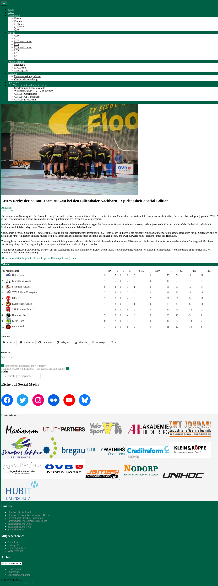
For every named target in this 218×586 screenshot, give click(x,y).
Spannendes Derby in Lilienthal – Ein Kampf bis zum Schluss (35, 368)
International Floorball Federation (25, 518)
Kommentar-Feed (17, 548)
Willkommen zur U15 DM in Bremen (33, 90)
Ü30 (16, 29)
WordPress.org (15, 550)
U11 (16, 53)
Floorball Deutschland (19, 512)
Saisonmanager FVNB (19, 526)
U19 (16, 35)
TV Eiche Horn (16, 529)
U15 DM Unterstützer (25, 93)
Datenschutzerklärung (19, 574)
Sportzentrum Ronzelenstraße (29, 88)
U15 (16, 44)
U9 (15, 56)
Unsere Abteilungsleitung (27, 76)
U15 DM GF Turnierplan (27, 96)
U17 (16, 38)
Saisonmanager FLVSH (20, 523)
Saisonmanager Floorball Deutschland (27, 520)
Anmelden (13, 542)
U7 (15, 59)
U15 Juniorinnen (23, 47)
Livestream (20, 67)
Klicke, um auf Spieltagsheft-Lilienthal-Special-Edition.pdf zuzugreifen (38, 258)
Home (11, 9)
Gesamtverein (15, 569)
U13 (16, 50)
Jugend (11, 32)
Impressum (13, 571)
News (11, 12)
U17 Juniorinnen (23, 41)
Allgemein (6, 207)
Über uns (12, 73)
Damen (18, 21)
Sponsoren (13, 82)
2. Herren (19, 27)
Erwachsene (14, 15)
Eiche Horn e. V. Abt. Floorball (17, 583)
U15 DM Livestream (25, 99)
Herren (17, 18)
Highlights (19, 64)
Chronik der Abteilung (26, 79)
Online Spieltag (16, 61)
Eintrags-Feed (15, 545)
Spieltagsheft (21, 70)
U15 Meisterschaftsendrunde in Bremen (28, 85)
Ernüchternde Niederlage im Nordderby (23, 365)
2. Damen (19, 24)
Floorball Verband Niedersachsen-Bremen (29, 515)
